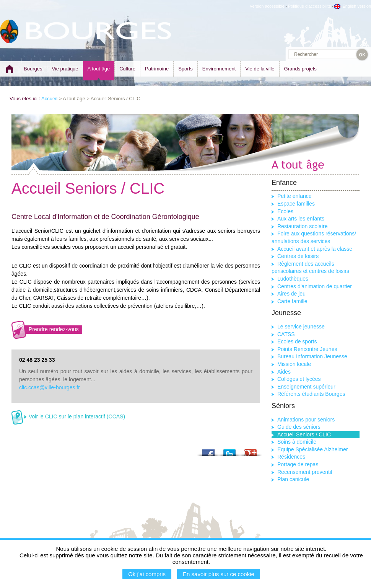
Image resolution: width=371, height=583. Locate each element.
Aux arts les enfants (300, 219)
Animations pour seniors (306, 419)
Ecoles (285, 211)
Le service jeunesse (301, 326)
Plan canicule (293, 479)
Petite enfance (294, 196)
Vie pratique (65, 69)
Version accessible (267, 6)
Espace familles (296, 204)
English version (352, 6)
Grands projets (300, 69)
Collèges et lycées (299, 379)
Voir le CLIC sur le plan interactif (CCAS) (77, 416)
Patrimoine (157, 69)
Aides (284, 372)
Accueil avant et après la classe (314, 249)
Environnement (219, 69)
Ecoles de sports (297, 341)
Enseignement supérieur (306, 387)
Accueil (49, 98)
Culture (127, 69)
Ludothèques (292, 279)
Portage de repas (297, 464)
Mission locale (294, 364)
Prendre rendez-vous (54, 329)
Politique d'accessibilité (309, 6)
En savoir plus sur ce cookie (218, 574)
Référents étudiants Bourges (311, 394)
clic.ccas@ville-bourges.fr (49, 387)
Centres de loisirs (298, 256)
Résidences (291, 457)
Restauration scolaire (302, 226)
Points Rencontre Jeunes (307, 349)
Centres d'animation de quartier (314, 286)
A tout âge (99, 69)
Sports (185, 69)
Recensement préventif (304, 472)
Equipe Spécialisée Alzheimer (312, 449)
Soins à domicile (296, 442)
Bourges (33, 69)
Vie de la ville (259, 69)
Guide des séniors (299, 427)
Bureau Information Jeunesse (312, 356)
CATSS (286, 334)
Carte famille (292, 301)
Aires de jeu (291, 294)
